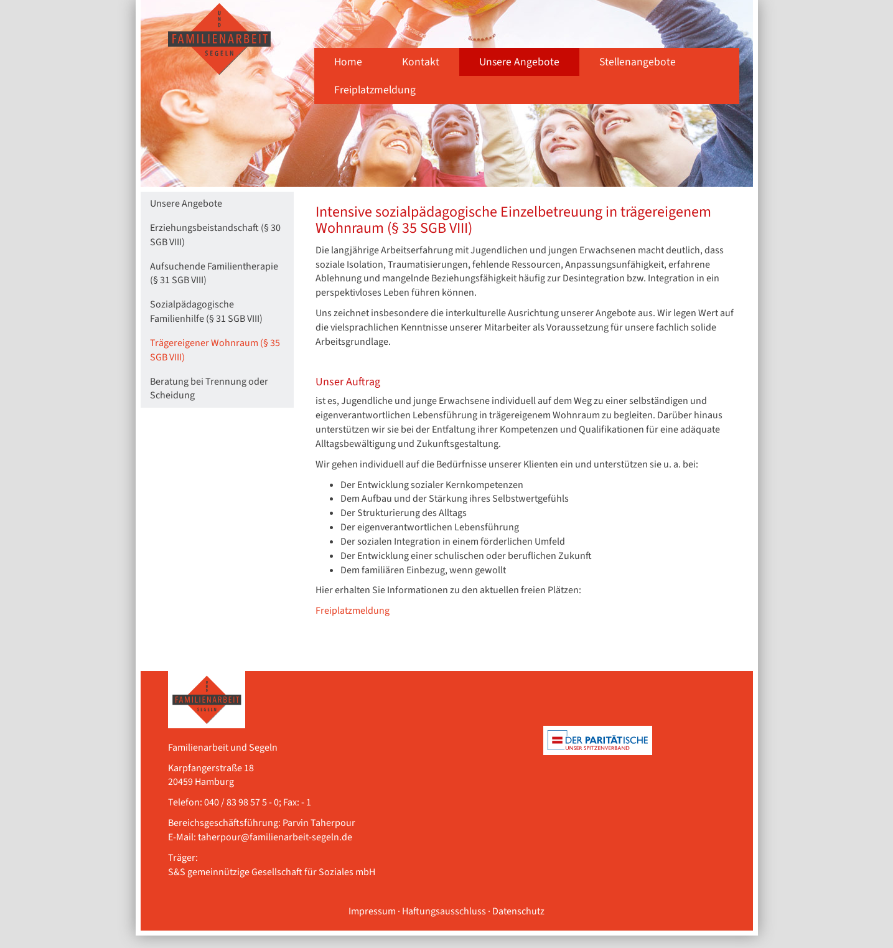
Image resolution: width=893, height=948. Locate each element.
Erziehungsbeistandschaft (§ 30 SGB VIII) (215, 235)
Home (348, 62)
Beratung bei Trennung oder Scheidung (209, 389)
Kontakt (420, 62)
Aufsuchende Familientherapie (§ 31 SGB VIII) (214, 274)
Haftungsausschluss (444, 911)
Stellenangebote (637, 62)
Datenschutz (518, 911)
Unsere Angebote (519, 62)
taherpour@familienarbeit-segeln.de (275, 837)
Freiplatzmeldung (375, 90)
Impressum (372, 911)
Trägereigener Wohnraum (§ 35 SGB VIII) (215, 350)
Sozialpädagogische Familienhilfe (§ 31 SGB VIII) (206, 312)
